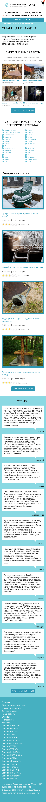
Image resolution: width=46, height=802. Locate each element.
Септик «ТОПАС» (10, 749)
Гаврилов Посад (10, 148)
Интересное (8, 719)
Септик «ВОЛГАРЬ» (11, 769)
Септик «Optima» (10, 728)
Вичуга (30, 130)
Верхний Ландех (10, 130)
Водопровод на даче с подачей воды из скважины (21, 319)
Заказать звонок (23, 19)
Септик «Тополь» (10, 767)
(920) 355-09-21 (13, 13)
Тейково (7, 144)
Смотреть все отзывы (23, 691)
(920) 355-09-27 (33, 13)
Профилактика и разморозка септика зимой (20, 215)
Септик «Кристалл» (11, 775)
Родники (30, 141)
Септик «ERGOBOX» (11, 740)
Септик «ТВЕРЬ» (10, 746)
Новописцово (9, 155)
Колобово (31, 150)
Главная (6, 23)
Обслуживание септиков (14, 705)
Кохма (30, 135)
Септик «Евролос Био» (12, 743)
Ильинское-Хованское (12, 132)
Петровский (32, 139)
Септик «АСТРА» (10, 758)
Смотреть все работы (23, 110)
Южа (29, 162)
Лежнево (8, 153)
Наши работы (8, 714)
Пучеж (7, 141)
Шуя (6, 162)
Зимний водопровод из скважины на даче (22, 267)
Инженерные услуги (11, 708)
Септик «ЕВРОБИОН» (12, 755)
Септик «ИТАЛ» (9, 778)
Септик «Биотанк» (11, 737)
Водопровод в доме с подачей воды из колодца (21, 373)
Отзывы (6, 716)
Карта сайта (7, 793)
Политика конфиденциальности (26, 793)
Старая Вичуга (32, 159)
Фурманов (31, 144)
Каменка (30, 132)
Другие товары (9, 711)
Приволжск (31, 157)
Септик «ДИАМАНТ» (11, 761)
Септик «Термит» (10, 764)
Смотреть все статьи (23, 388)
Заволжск (31, 148)
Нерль (30, 137)
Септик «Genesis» (10, 731)
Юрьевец (8, 146)
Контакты (6, 722)
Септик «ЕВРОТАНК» (12, 772)
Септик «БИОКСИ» (11, 752)
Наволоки (8, 137)
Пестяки (7, 139)
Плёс (6, 157)
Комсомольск (9, 135)
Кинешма (8, 150)
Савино (7, 159)
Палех (30, 155)
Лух (29, 153)
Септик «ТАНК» (9, 734)
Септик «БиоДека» (11, 725)
